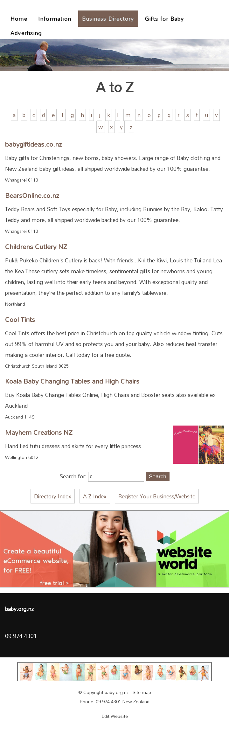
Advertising (26, 32)
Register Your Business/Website (156, 496)
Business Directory (108, 18)
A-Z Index (95, 496)
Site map (142, 692)
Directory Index (52, 496)
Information (54, 18)
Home (18, 18)
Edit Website (114, 716)
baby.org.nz (117, 692)
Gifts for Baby (164, 18)
